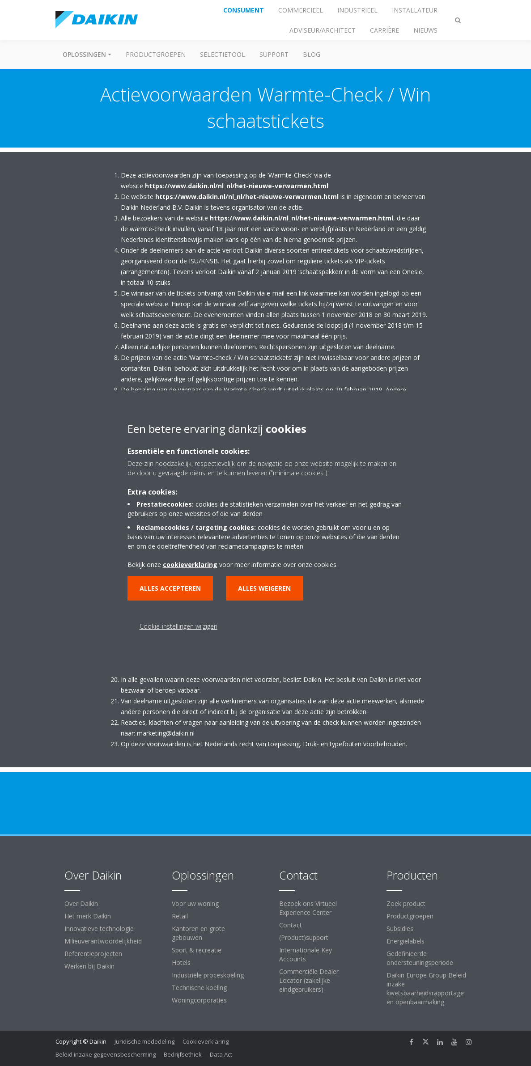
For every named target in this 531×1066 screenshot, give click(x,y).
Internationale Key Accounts (305, 954)
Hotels (181, 962)
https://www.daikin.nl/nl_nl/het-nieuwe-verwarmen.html (236, 186)
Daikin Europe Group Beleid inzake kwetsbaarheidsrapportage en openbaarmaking (426, 988)
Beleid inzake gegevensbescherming (105, 1054)
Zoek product (406, 903)
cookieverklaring (190, 564)
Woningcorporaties (199, 1000)
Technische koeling (199, 987)
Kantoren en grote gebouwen (198, 933)
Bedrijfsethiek (183, 1054)
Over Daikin (81, 903)
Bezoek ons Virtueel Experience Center (308, 908)
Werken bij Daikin (89, 966)
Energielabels (406, 941)
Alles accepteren (170, 588)
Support (274, 54)
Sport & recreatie (196, 950)
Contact (290, 925)
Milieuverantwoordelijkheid (103, 941)
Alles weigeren (264, 588)
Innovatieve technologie (99, 928)
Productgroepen (156, 54)
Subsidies (400, 928)
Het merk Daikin (87, 916)
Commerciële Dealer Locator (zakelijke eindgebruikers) (309, 980)
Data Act (221, 1054)
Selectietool (222, 54)
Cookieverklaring (206, 1041)
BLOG (311, 54)
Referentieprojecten (93, 953)
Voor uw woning (195, 903)
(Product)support (303, 937)
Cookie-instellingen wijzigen (178, 626)
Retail (180, 916)
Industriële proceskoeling (208, 975)
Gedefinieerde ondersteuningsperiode (420, 958)
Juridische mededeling (144, 1041)
